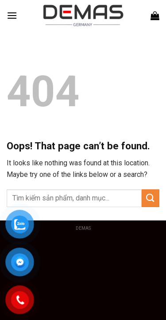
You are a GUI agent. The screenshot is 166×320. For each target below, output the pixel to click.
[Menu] (12, 15)
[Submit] (150, 198)
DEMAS (83, 228)
